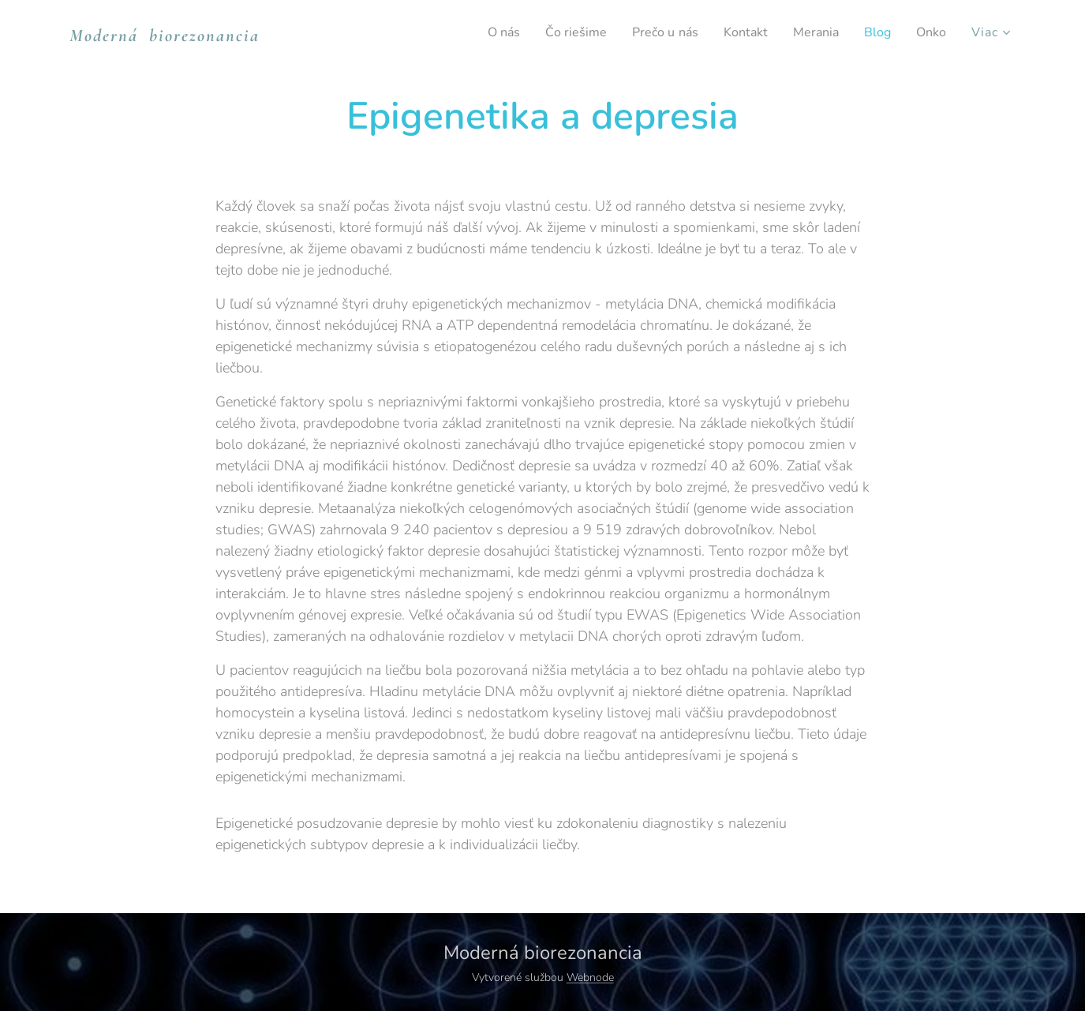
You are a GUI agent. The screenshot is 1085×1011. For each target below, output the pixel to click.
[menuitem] (481, 32)
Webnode (590, 977)
